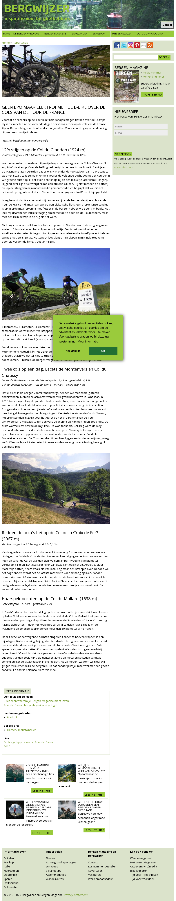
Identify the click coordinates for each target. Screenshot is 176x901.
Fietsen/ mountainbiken (21, 730)
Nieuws (50, 858)
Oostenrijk (10, 874)
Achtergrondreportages (61, 862)
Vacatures (94, 874)
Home (6, 33)
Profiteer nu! (152, 94)
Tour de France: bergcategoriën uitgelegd (30, 705)
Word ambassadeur (100, 879)
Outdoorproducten (150, 33)
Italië (7, 866)
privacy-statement (123, 167)
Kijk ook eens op (141, 851)
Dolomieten (11, 887)
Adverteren (95, 870)
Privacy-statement (76, 895)
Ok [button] (103, 350)
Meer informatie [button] (88, 341)
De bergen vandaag (26, 33)
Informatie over (15, 851)
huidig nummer (152, 72)
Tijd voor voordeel (142, 879)
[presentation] (142, 143)
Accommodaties (56, 874)
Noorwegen (11, 870)
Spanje (8, 879)
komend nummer (153, 76)
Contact (93, 862)
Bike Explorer (138, 870)
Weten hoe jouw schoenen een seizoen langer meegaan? (90, 806)
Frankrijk (12, 717)
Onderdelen (54, 851)
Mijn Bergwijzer (121, 33)
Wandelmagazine (141, 858)
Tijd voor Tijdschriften (144, 874)
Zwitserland (11, 883)
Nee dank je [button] (73, 350)
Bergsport (100, 33)
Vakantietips (53, 870)
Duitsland (9, 858)
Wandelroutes (55, 879)
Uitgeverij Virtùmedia (143, 866)
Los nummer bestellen (102, 866)
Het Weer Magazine (143, 862)
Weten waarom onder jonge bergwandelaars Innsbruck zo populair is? (38, 807)
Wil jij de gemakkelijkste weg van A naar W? (91, 767)
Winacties (52, 866)
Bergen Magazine (55, 33)
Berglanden (79, 33)
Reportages (20, 42)
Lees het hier (42, 790)
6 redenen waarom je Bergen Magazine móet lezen (36, 701)
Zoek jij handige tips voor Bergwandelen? (38, 767)
